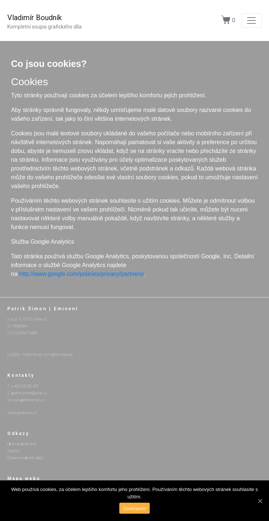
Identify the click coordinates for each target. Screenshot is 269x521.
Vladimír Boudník (34, 17)
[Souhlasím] (260, 501)
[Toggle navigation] (251, 20)
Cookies (13, 451)
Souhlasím (134, 508)
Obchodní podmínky (22, 444)
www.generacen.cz (22, 413)
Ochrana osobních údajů (25, 458)
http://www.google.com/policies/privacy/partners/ (81, 274)
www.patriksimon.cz (29, 400)
